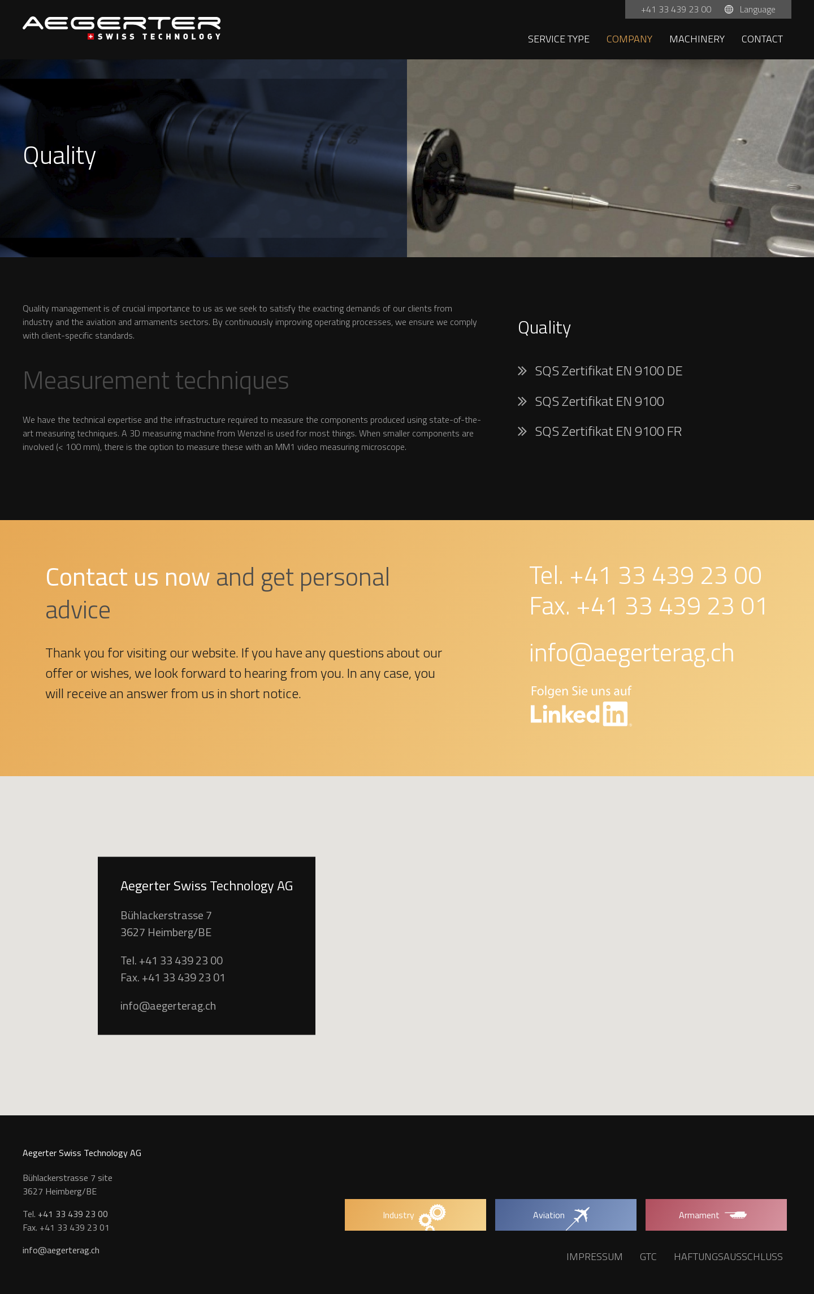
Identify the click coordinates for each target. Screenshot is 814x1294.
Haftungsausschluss (728, 1256)
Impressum (594, 1256)
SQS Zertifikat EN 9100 (599, 401)
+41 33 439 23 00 (677, 9)
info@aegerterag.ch (632, 652)
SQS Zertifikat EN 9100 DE (609, 370)
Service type (559, 38)
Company (629, 38)
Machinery (697, 38)
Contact (762, 38)
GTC (648, 1256)
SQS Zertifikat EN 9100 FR (608, 431)
